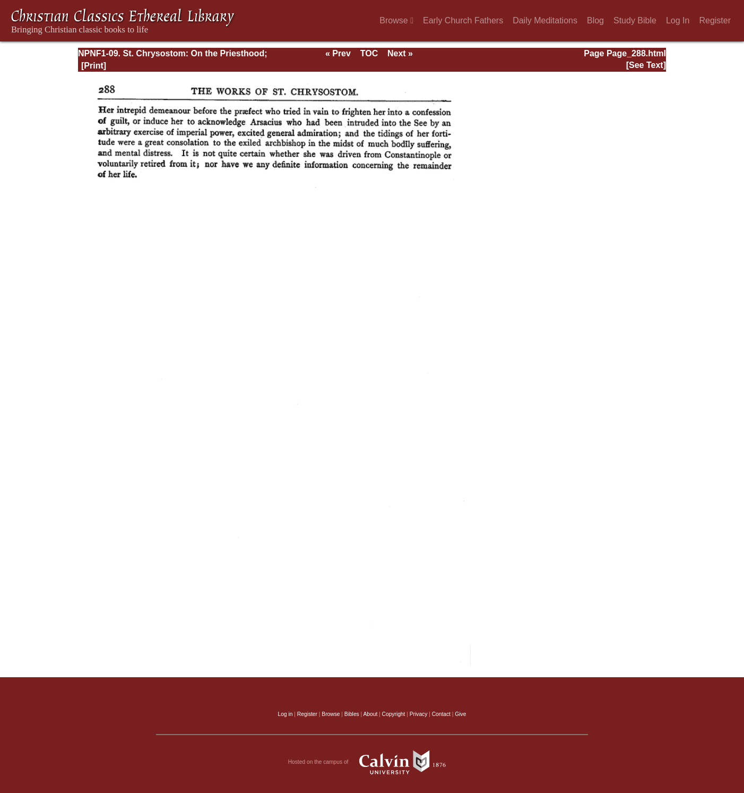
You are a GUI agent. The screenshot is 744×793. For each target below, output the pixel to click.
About (370, 714)
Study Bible (634, 20)
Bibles (351, 714)
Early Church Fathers (463, 20)
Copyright (393, 714)
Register (715, 20)
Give (460, 714)
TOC (369, 53)
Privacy (419, 714)
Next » (400, 53)
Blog (595, 20)
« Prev (338, 53)
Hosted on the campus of (372, 762)
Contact (441, 714)
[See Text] (646, 65)
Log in (285, 714)
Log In (677, 20)
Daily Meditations (545, 20)
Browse (396, 20)
